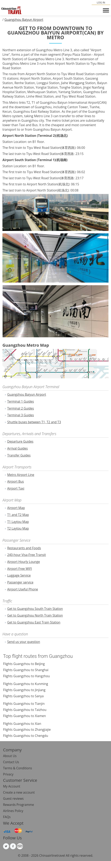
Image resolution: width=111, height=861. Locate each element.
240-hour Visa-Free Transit (26, 554)
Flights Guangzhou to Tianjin (24, 703)
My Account (11, 786)
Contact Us (11, 762)
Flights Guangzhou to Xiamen (24, 716)
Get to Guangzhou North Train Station (35, 615)
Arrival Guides (17, 448)
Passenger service (20, 582)
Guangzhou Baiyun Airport (23, 19)
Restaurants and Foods (24, 548)
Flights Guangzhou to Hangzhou (26, 676)
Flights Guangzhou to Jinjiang (24, 690)
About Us (9, 756)
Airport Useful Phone (22, 589)
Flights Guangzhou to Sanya (23, 696)
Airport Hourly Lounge (23, 561)
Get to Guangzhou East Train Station (33, 622)
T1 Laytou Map (18, 521)
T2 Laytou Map (18, 528)
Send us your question (23, 641)
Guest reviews (13, 798)
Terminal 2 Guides (20, 408)
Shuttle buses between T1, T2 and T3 (34, 422)
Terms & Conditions (17, 768)
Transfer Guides (19, 455)
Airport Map (16, 508)
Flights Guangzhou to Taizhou (24, 709)
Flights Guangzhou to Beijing (24, 664)
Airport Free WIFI (19, 568)
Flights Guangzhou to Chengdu (25, 735)
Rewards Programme (18, 804)
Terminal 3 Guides (20, 415)
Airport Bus (15, 481)
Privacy (8, 774)
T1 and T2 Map (18, 514)
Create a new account (19, 792)
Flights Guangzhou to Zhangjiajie (27, 729)
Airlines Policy (13, 811)
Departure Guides (20, 441)
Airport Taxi (15, 488)
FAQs (7, 817)
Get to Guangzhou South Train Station (35, 608)
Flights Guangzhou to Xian (22, 723)
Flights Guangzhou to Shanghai (25, 670)
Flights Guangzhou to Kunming (25, 684)
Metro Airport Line (20, 474)
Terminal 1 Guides (20, 401)
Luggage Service (19, 575)
